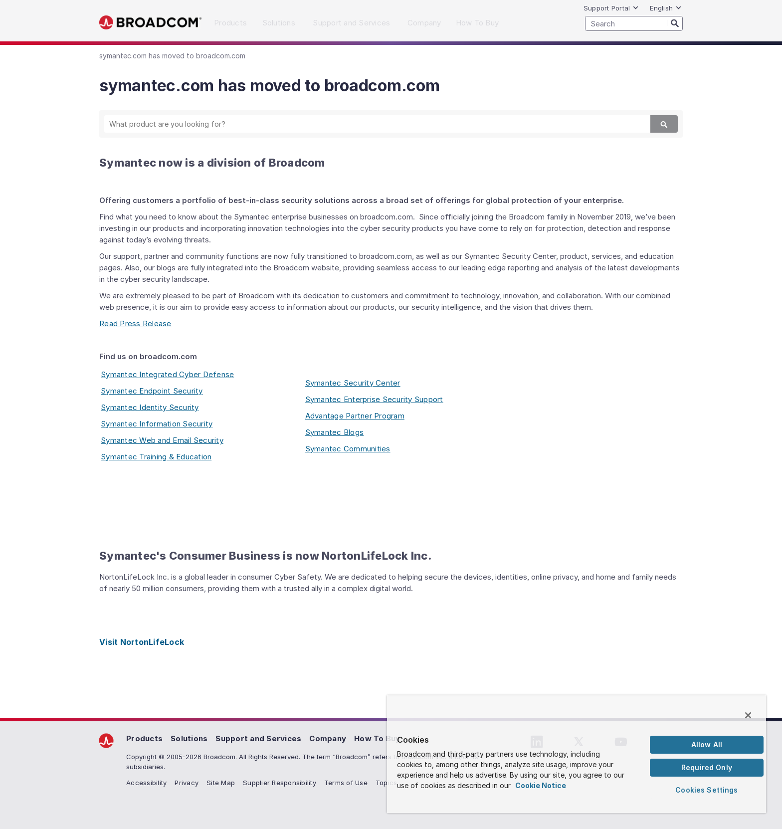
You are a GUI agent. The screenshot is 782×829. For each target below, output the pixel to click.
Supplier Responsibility (279, 783)
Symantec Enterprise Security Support (374, 399)
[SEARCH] (634, 23)
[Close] (748, 715)
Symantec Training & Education (156, 456)
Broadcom (150, 22)
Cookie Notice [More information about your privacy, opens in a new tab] (540, 785)
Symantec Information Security (156, 423)
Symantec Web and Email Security (162, 440)
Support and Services (258, 738)
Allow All (706, 744)
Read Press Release (135, 323)
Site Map (220, 783)
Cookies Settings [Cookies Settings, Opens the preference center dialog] (706, 790)
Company (327, 738)
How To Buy (377, 738)
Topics (386, 783)
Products (144, 738)
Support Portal (611, 8)
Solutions (189, 738)
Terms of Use (346, 783)
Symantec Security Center (352, 383)
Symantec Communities (348, 448)
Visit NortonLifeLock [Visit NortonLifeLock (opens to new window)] (141, 642)
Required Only (706, 767)
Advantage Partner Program (354, 415)
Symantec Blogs (334, 432)
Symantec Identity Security (150, 407)
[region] (576, 754)
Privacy (186, 783)
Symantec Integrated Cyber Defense (167, 374)
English (666, 8)
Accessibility (146, 783)
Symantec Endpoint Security (152, 391)
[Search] (674, 22)
